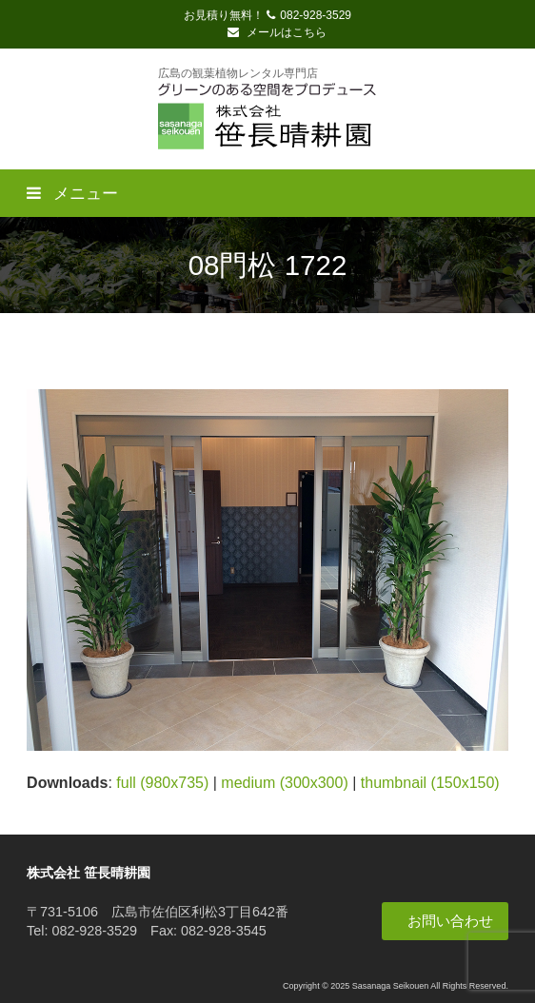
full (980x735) (162, 783)
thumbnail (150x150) (430, 783)
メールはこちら (277, 32)
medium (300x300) (284, 783)
